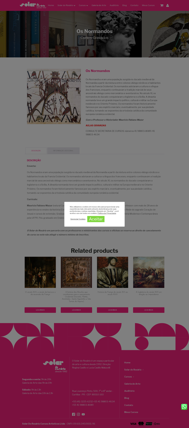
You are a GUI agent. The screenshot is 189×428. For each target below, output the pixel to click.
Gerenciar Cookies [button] (77, 219)
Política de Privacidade (107, 213)
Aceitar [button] (96, 218)
